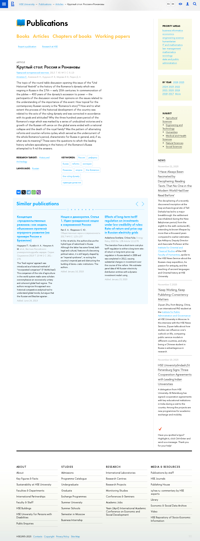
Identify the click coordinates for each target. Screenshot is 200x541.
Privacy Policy (62, 536)
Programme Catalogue (74, 478)
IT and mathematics (172, 44)
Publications (47, 23)
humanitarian (169, 41)
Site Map (75, 536)
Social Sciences (174, 146)
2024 (165, 86)
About (21, 466)
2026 (175, 82)
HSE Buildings (23, 508)
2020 (171, 90)
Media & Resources (165, 466)
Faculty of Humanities (169, 254)
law (164, 48)
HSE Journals (158, 478)
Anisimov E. (21, 77)
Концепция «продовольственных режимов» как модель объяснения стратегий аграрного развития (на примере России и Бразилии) (33, 228)
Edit (190, 536)
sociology (167, 55)
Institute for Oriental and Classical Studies (170, 249)
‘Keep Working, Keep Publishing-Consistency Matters (173, 294)
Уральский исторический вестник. (33, 72)
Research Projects (116, 484)
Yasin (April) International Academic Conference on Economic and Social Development (126, 511)
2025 (181, 82)
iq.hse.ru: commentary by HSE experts (167, 492)
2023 (171, 86)
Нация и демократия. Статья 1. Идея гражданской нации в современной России (80, 221)
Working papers (112, 36)
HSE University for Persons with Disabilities (34, 515)
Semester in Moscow (73, 514)
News (162, 160)
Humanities (171, 132)
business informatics (172, 30)
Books (22, 36)
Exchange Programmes (73, 496)
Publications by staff (162, 472)
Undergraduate (69, 484)
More (178, 93)
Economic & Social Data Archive (169, 505)
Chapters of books (72, 36)
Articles (41, 36)
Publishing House (160, 484)
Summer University (71, 502)
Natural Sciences (174, 143)
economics (168, 34)
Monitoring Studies (117, 490)
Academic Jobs (114, 502)
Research (113, 466)
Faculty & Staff (24, 502)
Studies (67, 466)
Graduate (66, 490)
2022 (177, 86)
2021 (165, 90)
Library (154, 499)
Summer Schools (70, 508)
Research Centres (116, 478)
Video (154, 511)
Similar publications (37, 203)
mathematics (169, 52)
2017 (171, 93)
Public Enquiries (24, 523)
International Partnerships (30, 496)
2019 (177, 90)
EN (173, 4)
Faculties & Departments (30, 490)
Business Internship (72, 520)
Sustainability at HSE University (33, 484)
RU (168, 4)
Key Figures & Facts (27, 478)
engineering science (173, 37)
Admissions (67, 472)
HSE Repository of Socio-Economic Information (170, 519)
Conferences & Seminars (120, 496)
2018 (165, 93)
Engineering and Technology (172, 126)
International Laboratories (120, 472)
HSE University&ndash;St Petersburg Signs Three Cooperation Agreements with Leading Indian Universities (175, 374)
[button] (68, 209)
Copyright (49, 536)
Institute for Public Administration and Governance (174, 313)
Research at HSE (50, 46)
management (174, 48)
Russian (35, 168)
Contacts (37, 536)
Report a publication (27, 46)
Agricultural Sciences (169, 119)
